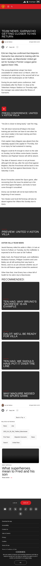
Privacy (4, 537)
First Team (6, 437)
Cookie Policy (28, 558)
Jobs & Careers (6, 533)
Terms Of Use (5, 545)
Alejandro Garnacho (20, 437)
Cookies (4, 541)
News (5, 426)
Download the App (7, 521)
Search (5, 442)
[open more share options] (17, 47)
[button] (8, 6)
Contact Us (5, 529)
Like (12, 426)
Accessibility (5, 525)
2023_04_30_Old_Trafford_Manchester (15, 431)
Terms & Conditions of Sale (9, 549)
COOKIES (20, 552)
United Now (16, 442)
